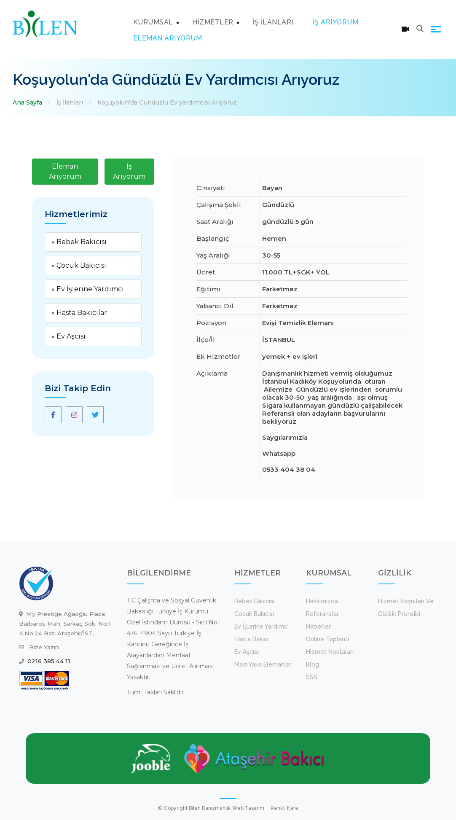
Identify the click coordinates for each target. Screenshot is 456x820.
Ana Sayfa (27, 102)
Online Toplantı (327, 639)
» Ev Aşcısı (68, 336)
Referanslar (322, 613)
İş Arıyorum (129, 171)
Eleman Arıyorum (65, 171)
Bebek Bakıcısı (254, 601)
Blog (312, 664)
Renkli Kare (284, 808)
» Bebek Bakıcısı (79, 242)
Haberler (318, 626)
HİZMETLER (212, 22)
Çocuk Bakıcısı (254, 613)
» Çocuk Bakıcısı (78, 265)
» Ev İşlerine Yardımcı (87, 289)
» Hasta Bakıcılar (79, 313)
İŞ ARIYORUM (336, 22)
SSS (311, 677)
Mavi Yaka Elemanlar (263, 664)
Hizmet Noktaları (330, 651)
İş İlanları (69, 102)
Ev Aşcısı (246, 651)
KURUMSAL (153, 22)
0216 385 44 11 (48, 661)
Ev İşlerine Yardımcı (261, 626)
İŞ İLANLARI (272, 22)
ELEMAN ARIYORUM (167, 38)
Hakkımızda (322, 601)
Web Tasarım (248, 808)
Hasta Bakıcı (251, 639)
